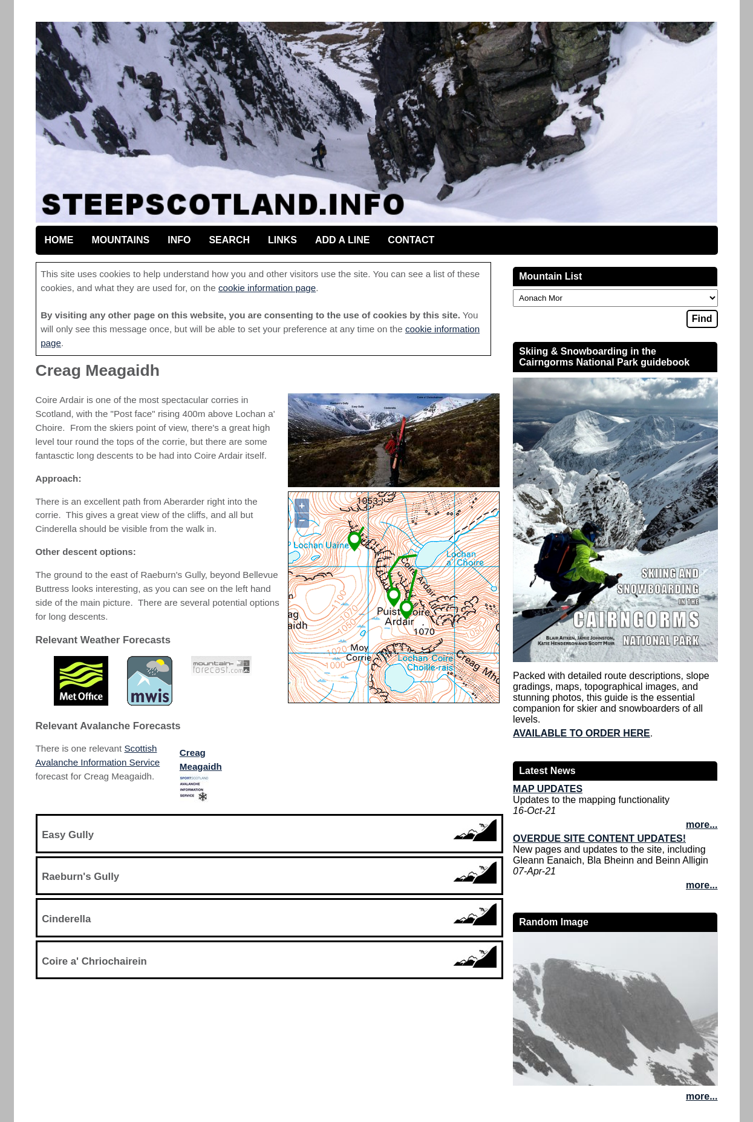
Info (179, 240)
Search (229, 240)
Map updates (547, 789)
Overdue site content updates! (599, 838)
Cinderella (66, 919)
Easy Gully (68, 835)
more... (701, 824)
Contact (411, 240)
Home (59, 240)
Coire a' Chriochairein (94, 961)
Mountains (121, 240)
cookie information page (267, 288)
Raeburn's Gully (80, 876)
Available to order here (581, 733)
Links (282, 240)
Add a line (342, 240)
